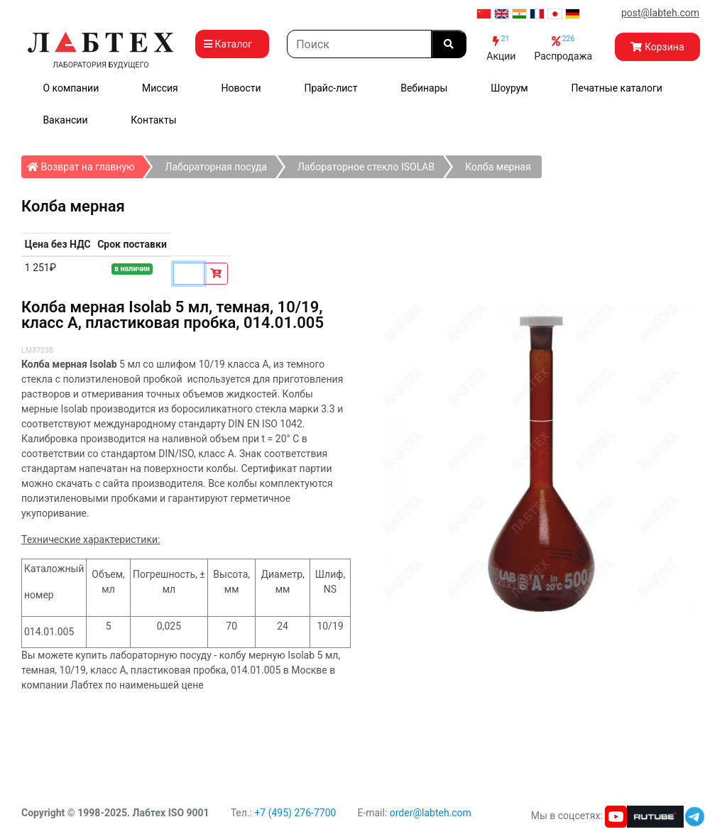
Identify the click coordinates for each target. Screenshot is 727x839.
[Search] (359, 44)
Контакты (153, 120)
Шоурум (509, 88)
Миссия (160, 88)
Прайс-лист (330, 88)
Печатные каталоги (617, 88)
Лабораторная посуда (215, 166)
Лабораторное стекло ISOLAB (365, 166)
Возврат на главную (85, 163)
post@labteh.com (660, 12)
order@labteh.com (430, 812)
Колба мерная (498, 166)
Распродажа (563, 48)
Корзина (657, 47)
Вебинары (423, 88)
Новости (241, 88)
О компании (71, 88)
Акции (500, 48)
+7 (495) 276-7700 (295, 812)
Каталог (232, 44)
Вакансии (65, 120)
